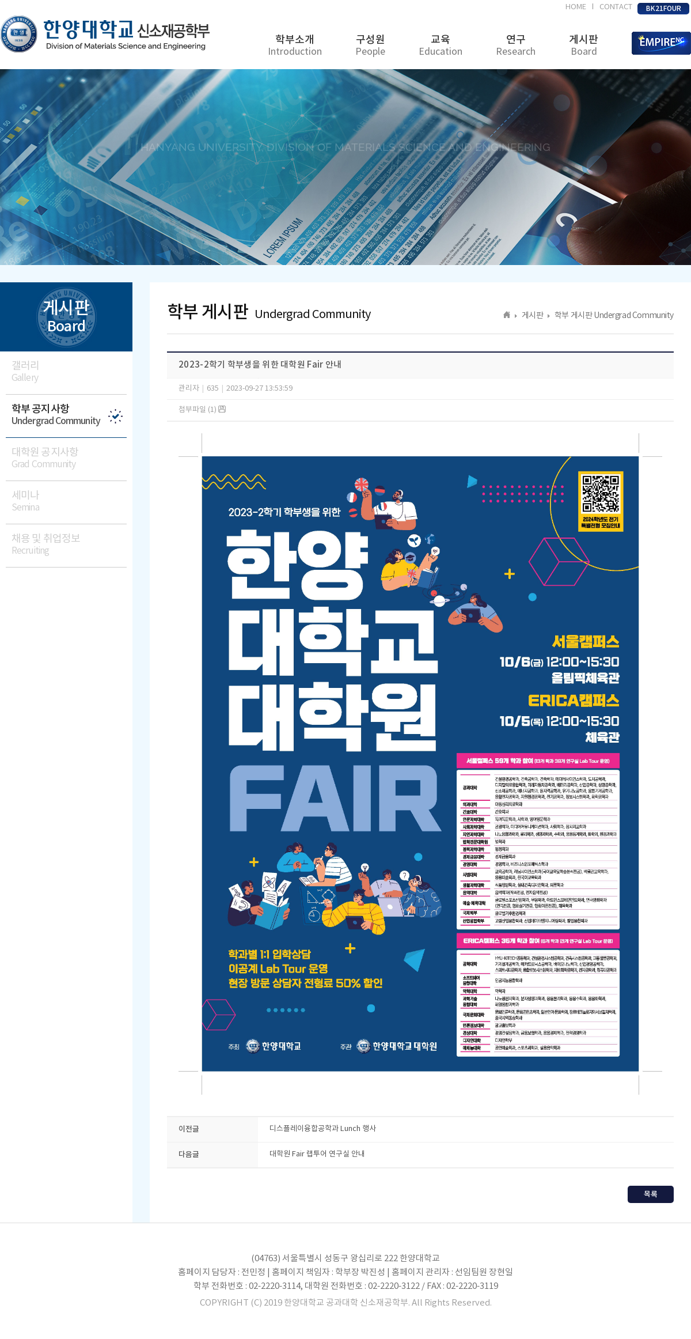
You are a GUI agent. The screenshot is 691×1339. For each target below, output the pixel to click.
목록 (651, 1194)
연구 (516, 46)
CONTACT (615, 7)
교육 (440, 46)
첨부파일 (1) (202, 410)
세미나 (69, 501)
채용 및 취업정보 (69, 545)
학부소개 (295, 46)
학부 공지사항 (69, 415)
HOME (575, 7)
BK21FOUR (663, 9)
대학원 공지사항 (69, 458)
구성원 (370, 46)
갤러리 (69, 372)
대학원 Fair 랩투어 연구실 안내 (317, 1154)
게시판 (583, 46)
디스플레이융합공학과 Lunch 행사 (322, 1129)
